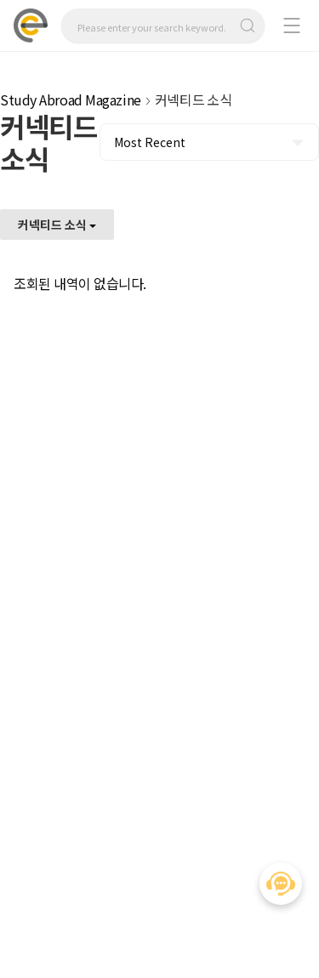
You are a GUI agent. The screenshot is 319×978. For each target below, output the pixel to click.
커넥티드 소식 (57, 224)
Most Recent (149, 142)
